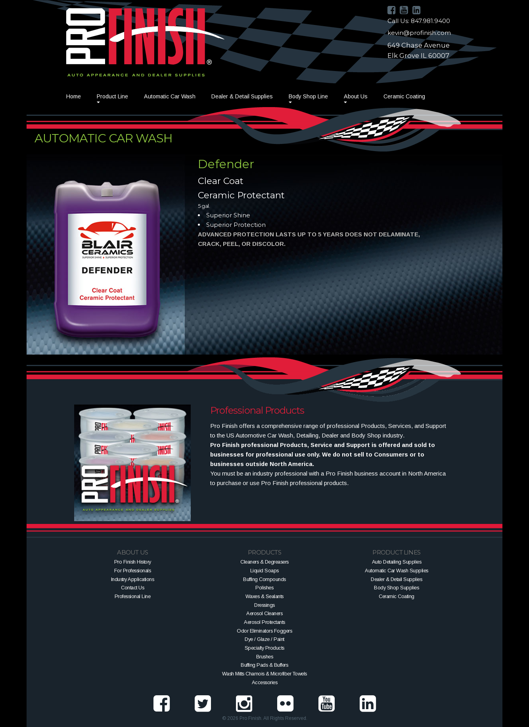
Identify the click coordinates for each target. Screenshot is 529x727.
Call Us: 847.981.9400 (418, 21)
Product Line (112, 96)
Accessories (265, 682)
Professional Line (133, 596)
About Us (356, 96)
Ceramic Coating (404, 96)
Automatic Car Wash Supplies (396, 571)
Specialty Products (264, 648)
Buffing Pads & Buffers (264, 665)
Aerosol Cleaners (264, 613)
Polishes (264, 588)
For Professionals (132, 571)
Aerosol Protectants (264, 622)
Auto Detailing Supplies (397, 562)
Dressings (264, 605)
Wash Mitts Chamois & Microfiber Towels (264, 674)
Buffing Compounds (264, 579)
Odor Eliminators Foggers (264, 631)
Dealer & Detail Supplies (242, 96)
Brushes (264, 657)
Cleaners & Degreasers (264, 562)
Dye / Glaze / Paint (264, 639)
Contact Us (132, 588)
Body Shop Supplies (396, 588)
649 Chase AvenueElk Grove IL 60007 (418, 50)
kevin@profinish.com (419, 32)
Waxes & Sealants (264, 596)
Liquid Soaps (264, 571)
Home (73, 96)
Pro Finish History (132, 562)
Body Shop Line (308, 96)
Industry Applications (132, 579)
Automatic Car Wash (170, 96)
